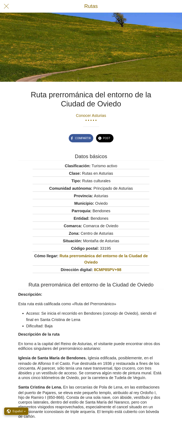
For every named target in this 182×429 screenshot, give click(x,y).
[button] (16, 411)
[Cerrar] (6, 6)
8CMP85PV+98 (107, 270)
